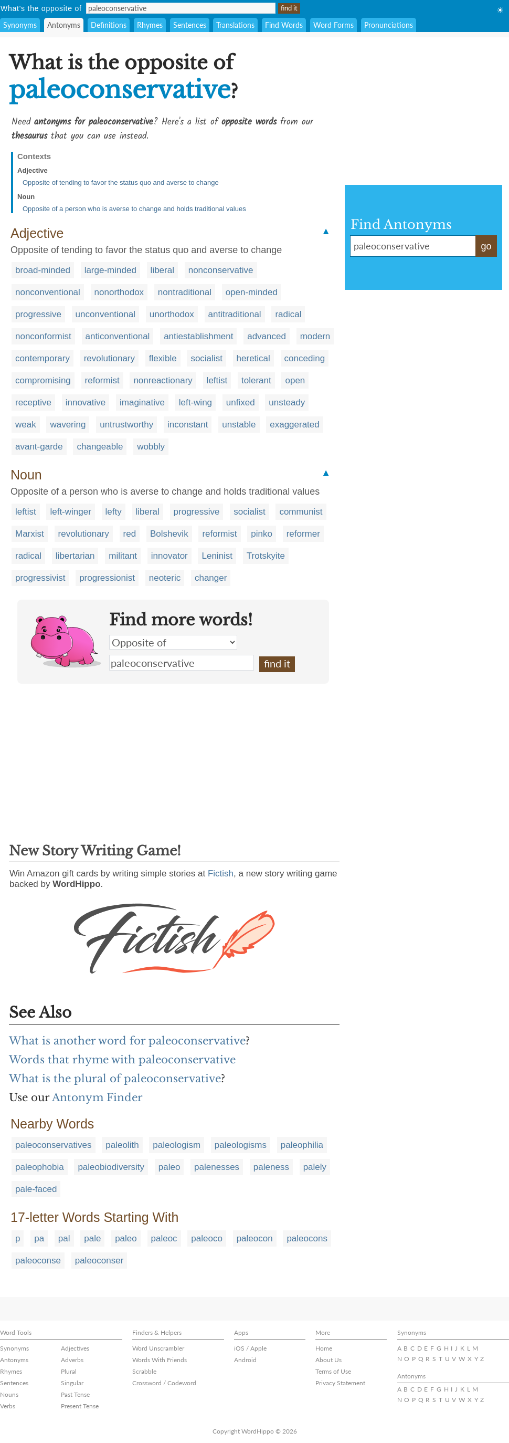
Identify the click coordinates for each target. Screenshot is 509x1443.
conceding (304, 358)
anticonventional (118, 336)
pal (64, 1238)
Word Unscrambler (158, 1348)
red (129, 534)
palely (314, 1167)
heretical (253, 358)
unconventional (105, 314)
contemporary (42, 358)
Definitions (108, 24)
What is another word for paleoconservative (127, 1040)
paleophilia (302, 1145)
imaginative (142, 402)
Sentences (189, 24)
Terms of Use (333, 1371)
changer (211, 578)
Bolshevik (169, 534)
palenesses (216, 1167)
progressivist (40, 578)
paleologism (176, 1145)
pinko (261, 534)
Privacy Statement (340, 1383)
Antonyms (63, 24)
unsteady (287, 402)
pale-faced (36, 1189)
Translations (235, 24)
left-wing (195, 402)
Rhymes (150, 24)
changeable (100, 447)
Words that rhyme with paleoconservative (122, 1059)
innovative (86, 402)
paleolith (122, 1145)
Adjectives (75, 1348)
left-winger (70, 512)
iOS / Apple (250, 1348)
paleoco (206, 1238)
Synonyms (20, 24)
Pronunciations (388, 24)
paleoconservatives (53, 1145)
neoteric (165, 578)
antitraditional (234, 314)
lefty (113, 512)
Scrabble (144, 1371)
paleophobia (39, 1167)
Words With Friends (159, 1360)
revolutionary (109, 358)
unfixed (240, 402)
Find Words (284, 24)
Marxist (29, 534)
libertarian (75, 556)
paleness (271, 1167)
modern (315, 336)
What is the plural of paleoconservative (115, 1078)
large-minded (110, 270)
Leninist (217, 556)
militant (123, 556)
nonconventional (47, 292)
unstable (239, 425)
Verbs (7, 1406)
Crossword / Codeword (164, 1383)
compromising (43, 380)
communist (300, 512)
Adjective (32, 170)
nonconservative (220, 270)
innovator (169, 556)
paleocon (255, 1238)
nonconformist (43, 336)
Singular (72, 1383)
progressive (38, 314)
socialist (206, 358)
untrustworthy (126, 425)
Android (245, 1360)
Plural (69, 1371)
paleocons (307, 1238)
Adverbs (72, 1360)
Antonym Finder (97, 1097)
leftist (217, 380)
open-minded (252, 292)
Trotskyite (266, 556)
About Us (328, 1360)
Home (323, 1348)
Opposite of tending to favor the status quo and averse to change (121, 182)
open (295, 380)
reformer (303, 534)
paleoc (164, 1238)
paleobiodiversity (111, 1167)
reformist (102, 380)
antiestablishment (198, 336)
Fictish (221, 874)
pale (92, 1238)
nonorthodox (119, 292)
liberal (162, 270)
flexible (163, 358)
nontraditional (184, 292)
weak (25, 425)
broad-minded (42, 270)
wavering (68, 425)
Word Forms (333, 24)
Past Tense (75, 1394)
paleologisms (241, 1145)
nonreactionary (162, 380)
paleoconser (99, 1261)
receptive (33, 402)
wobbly (151, 447)
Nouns (9, 1394)
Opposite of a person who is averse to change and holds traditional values (134, 209)
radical (288, 314)
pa (39, 1238)
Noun (26, 197)
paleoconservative (181, 663)
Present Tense (80, 1406)
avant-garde (39, 447)
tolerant (256, 380)
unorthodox (172, 314)
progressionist (107, 578)
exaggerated (295, 425)
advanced (266, 336)
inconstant (187, 425)
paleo (169, 1167)
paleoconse (38, 1261)
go (486, 246)
